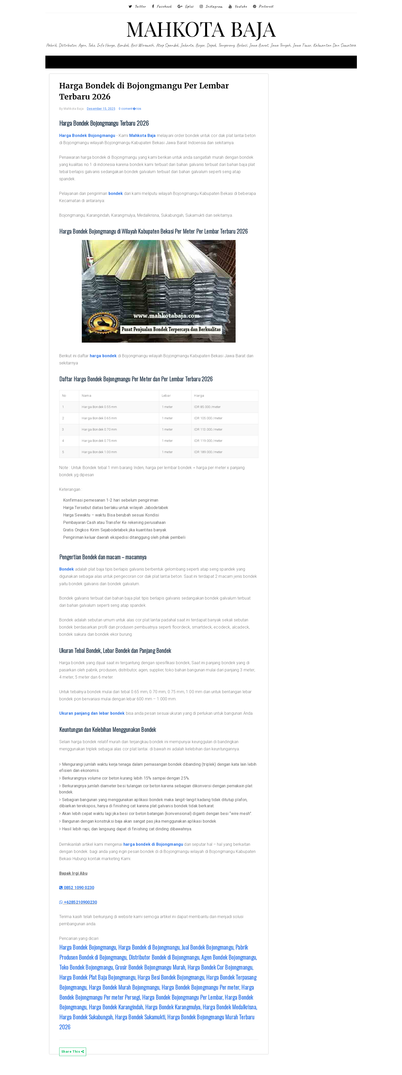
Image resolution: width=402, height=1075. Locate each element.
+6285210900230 (81, 910)
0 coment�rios (133, 110)
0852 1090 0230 (79, 896)
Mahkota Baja (145, 136)
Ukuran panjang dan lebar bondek (95, 714)
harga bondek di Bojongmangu (156, 852)
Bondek (69, 570)
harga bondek (106, 357)
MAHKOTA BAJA (201, 28)
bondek (119, 194)
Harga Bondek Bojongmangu (90, 136)
